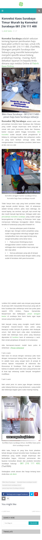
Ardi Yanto (8, 31)
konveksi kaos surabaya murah (27, 482)
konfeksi (15, 337)
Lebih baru (6, 511)
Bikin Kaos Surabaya (8, 482)
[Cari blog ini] (15, 523)
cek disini (13, 474)
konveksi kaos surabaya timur (11, 485)
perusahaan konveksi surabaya (13, 217)
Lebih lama (35, 511)
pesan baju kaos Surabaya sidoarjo (13, 488)
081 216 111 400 (30, 463)
